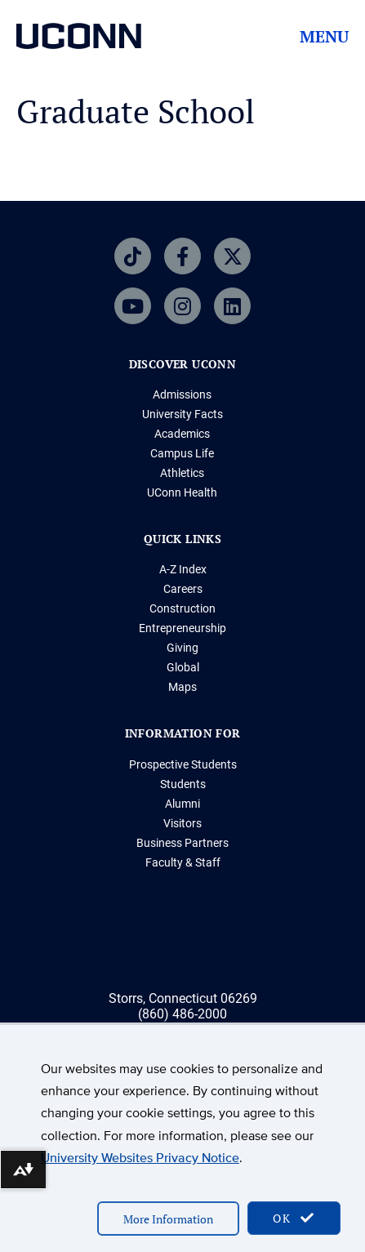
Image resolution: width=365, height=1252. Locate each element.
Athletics (182, 472)
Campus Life (182, 453)
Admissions (182, 394)
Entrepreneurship (182, 628)
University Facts (182, 414)
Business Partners (182, 842)
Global (183, 667)
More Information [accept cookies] (168, 1219)
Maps (182, 686)
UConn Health (182, 492)
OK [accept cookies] (294, 1218)
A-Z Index (183, 569)
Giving (182, 647)
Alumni (182, 803)
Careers (183, 588)
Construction (182, 608)
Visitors (182, 823)
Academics (182, 433)
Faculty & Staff (182, 862)
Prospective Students (183, 764)
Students (183, 784)
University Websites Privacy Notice (140, 1157)
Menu (324, 37)
